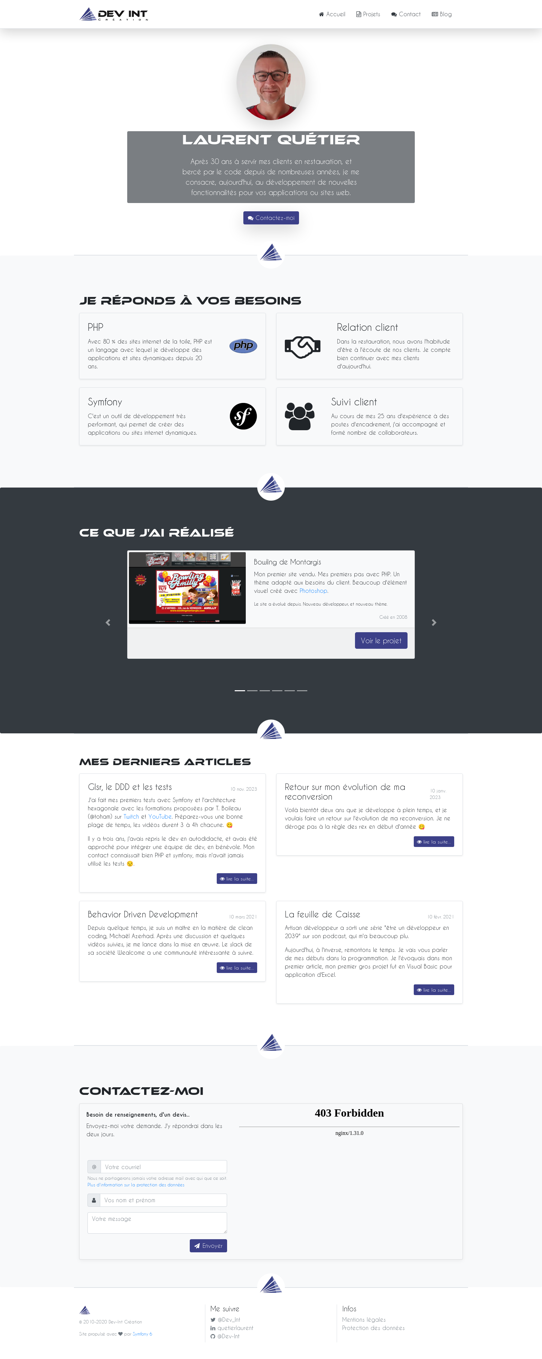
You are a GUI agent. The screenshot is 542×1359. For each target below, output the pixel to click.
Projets (368, 14)
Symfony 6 (142, 1333)
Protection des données (373, 1327)
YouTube (160, 816)
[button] (108, 622)
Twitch (131, 816)
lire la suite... (237, 878)
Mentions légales (364, 1319)
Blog (442, 14)
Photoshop (313, 590)
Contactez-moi (271, 217)
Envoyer (213, 1245)
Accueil (332, 14)
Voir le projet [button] (381, 640)
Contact (406, 14)
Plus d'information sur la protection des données (135, 1184)
